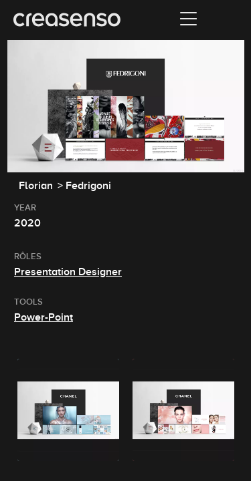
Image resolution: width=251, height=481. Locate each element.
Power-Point (43, 317)
